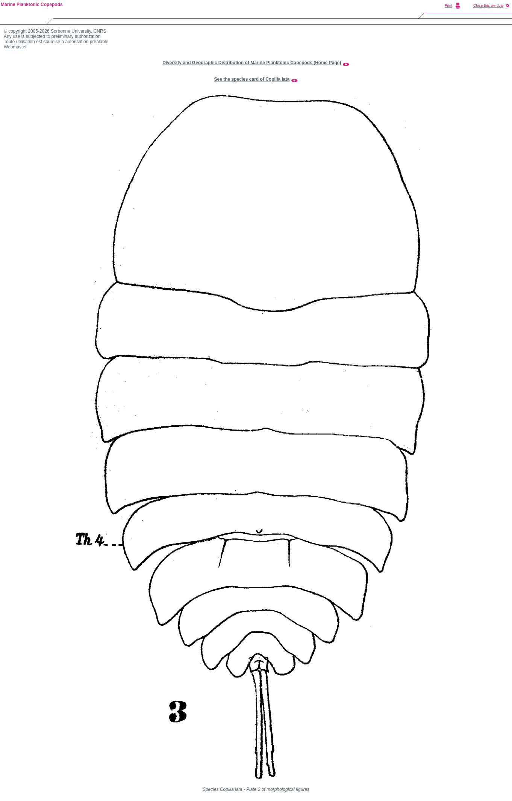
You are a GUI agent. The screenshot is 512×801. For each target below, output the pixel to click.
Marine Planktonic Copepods (32, 4)
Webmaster (15, 47)
